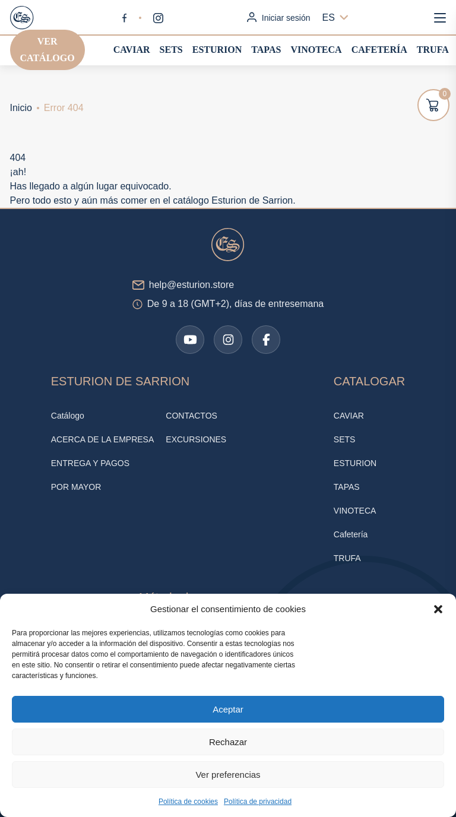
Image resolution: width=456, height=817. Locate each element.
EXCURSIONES (196, 439)
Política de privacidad (258, 801)
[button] (438, 609)
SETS (171, 50)
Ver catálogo (47, 49)
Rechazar (228, 742)
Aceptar (228, 709)
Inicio (21, 108)
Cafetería (379, 50)
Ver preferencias (227, 775)
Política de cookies (188, 801)
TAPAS (266, 50)
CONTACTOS (191, 415)
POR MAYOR (76, 487)
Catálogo (67, 415)
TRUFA (433, 50)
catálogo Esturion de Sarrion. (234, 200)
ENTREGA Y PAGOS (90, 463)
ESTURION (217, 50)
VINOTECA (315, 50)
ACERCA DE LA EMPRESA (102, 439)
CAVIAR (131, 50)
